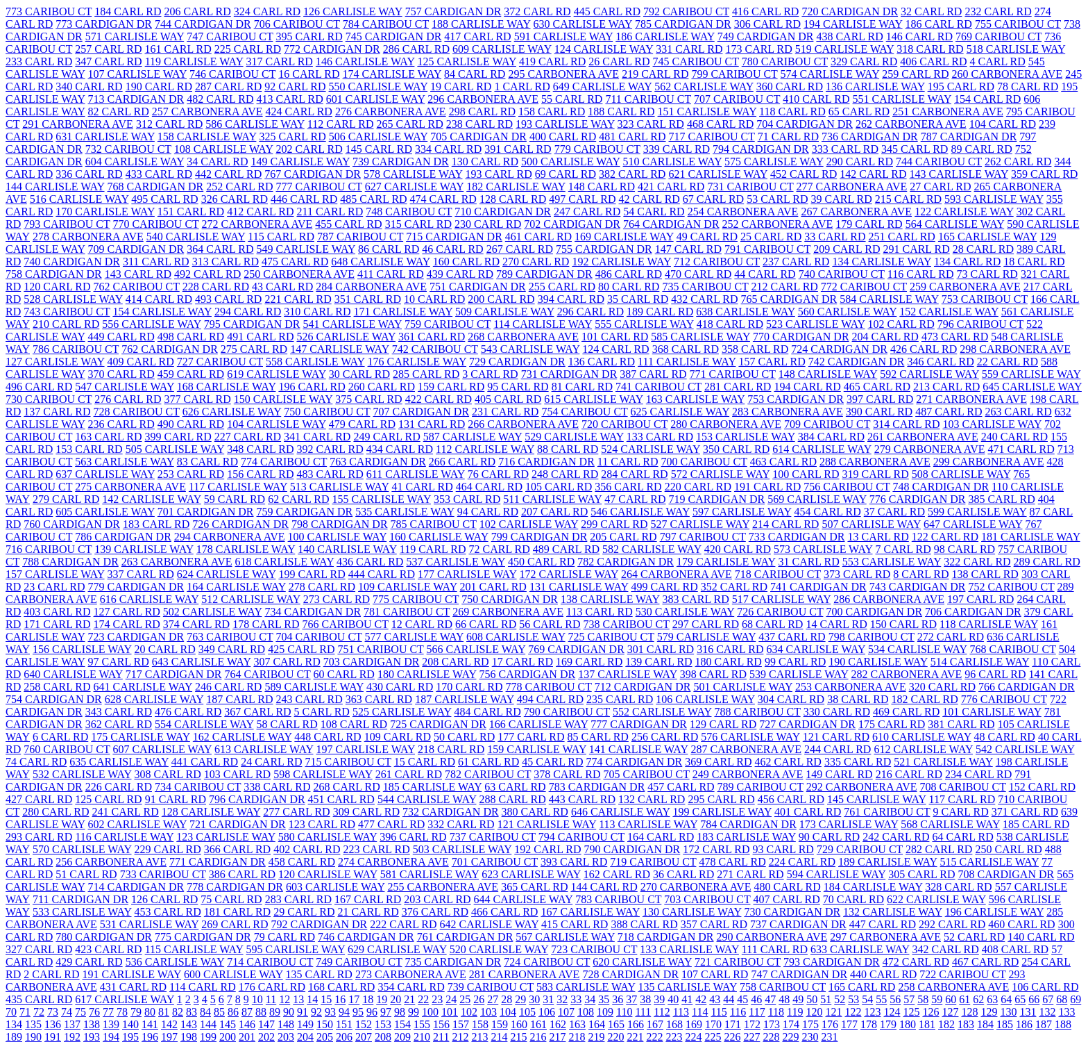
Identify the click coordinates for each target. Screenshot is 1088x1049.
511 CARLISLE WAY (552, 499)
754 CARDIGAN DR (54, 699)
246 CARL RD (228, 687)
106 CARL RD (1045, 987)
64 (1006, 999)
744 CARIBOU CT (939, 161)
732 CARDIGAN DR (450, 812)
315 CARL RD (418, 224)
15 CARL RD (424, 762)
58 (922, 999)
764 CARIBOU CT (267, 674)
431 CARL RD (133, 987)
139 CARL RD (658, 662)
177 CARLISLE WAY (467, 574)
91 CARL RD (175, 799)
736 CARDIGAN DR (870, 136)
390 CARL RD (879, 412)
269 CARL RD (234, 924)
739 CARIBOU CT (491, 987)
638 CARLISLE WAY (745, 311)
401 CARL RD (807, 812)
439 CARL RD (460, 274)
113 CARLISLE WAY (648, 824)
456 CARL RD (791, 799)
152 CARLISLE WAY (948, 311)
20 (395, 999)
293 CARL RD (39, 837)
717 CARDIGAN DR (174, 674)
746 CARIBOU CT (232, 74)
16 (340, 999)
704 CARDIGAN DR (804, 124)
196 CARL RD (311, 387)
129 (988, 1012)
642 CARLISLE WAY (489, 924)
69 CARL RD (565, 174)
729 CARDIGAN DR (517, 361)
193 (91, 1037)
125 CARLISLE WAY (466, 61)
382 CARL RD (632, 174)
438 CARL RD (849, 36)
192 (72, 1037)
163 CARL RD (108, 437)
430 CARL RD (399, 687)
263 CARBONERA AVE (176, 562)
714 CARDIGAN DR (136, 887)
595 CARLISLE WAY (296, 949)
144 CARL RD (603, 887)
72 (38, 1012)
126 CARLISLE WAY (352, 11)
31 (548, 999)
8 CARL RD (921, 574)
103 (488, 1012)
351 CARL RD (367, 299)
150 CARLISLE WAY (283, 399)
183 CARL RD (156, 524)
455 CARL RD (348, 224)
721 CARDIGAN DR (237, 824)
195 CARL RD (961, 86)
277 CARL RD (296, 812)
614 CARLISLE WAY (822, 449)
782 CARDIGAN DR (625, 562)
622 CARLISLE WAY (936, 899)
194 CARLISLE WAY (853, 24)
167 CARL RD (367, 899)
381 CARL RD (961, 724)
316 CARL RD (730, 649)
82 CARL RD (118, 111)
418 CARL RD (730, 324)
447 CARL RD (882, 924)
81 (163, 1012)
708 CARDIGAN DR (1006, 874)
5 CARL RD (322, 712)
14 (312, 999)
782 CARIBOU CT (488, 774)
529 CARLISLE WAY (574, 437)
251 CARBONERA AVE (947, 111)
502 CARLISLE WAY (212, 612)
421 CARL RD (671, 186)
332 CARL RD (460, 824)
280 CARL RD (55, 812)
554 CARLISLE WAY (204, 724)
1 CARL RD (522, 86)
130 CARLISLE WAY (692, 912)
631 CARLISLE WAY (105, 136)
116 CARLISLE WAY (124, 837)
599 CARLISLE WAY (977, 512)
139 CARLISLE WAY (144, 549)
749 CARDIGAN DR (765, 36)
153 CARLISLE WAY (745, 437)
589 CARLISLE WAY (314, 687)
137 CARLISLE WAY (627, 674)
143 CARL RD (138, 274)
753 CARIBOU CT (985, 299)
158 (480, 1024)
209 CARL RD (846, 249)
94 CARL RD (487, 512)
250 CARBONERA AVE (299, 274)
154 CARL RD (987, 99)
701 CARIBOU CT (495, 862)
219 (596, 1037)
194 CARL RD (807, 387)
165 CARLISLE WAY (987, 236)
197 (169, 1037)
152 (363, 1024)
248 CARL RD (565, 474)
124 (891, 1012)
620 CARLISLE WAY (642, 962)
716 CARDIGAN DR (546, 462)
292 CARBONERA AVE (861, 787)
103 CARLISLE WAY (992, 424)
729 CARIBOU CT (860, 849)
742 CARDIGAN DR (856, 361)
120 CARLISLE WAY (327, 874)
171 (732, 1024)
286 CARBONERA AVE (888, 599)
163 (577, 1024)
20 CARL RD (165, 649)
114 (700, 1012)
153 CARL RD (89, 449)
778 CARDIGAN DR (235, 887)
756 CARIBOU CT (847, 487)
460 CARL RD (1021, 924)
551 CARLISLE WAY (901, 99)
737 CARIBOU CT (493, 837)
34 (589, 999)
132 (1047, 1012)
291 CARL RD (916, 249)
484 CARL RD (487, 712)
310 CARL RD (317, 311)
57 (909, 999)
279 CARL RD (66, 499)
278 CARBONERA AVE (88, 236)
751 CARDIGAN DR (478, 286)
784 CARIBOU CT (386, 24)
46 (756, 999)
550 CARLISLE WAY (378, 86)
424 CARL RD (299, 111)
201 (247, 1037)
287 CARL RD (228, 86)
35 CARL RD (637, 299)
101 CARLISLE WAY (992, 712)
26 (478, 999)
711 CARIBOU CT (648, 99)
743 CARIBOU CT (67, 311)
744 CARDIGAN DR (203, 24)
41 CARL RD (421, 487)
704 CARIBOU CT (318, 637)
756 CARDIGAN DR (527, 674)
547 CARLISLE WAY (124, 387)
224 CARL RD (802, 862)
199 (208, 1037)
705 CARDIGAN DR (478, 136)
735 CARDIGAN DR (453, 962)
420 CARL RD (737, 549)
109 (605, 1012)
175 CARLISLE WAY (140, 737)
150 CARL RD (903, 624)
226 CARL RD (118, 787)
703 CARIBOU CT (707, 899)
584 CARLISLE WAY (889, 299)
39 (659, 999)
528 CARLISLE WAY (73, 299)
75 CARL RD (231, 899)
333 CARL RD (845, 149)
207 (363, 1037)
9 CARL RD (960, 812)
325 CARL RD (292, 136)
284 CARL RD (634, 474)
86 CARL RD (388, 249)
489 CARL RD (566, 549)
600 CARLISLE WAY (233, 974)
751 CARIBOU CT (380, 649)
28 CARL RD (983, 249)
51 (825, 999)
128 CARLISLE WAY (211, 812)
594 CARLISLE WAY (836, 874)
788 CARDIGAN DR (70, 562)
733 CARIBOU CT (163, 874)
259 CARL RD (915, 74)
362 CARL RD (118, 724)
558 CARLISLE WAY (315, 361)
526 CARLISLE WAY (346, 336)
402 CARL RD (306, 849)
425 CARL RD (301, 649)
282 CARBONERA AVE (906, 674)
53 (853, 999)
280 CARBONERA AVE (725, 424)
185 (1004, 1024)
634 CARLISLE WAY (815, 649)
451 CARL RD (341, 799)
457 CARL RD (680, 787)
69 (1075, 999)
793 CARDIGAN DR (831, 962)
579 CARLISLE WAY (706, 637)
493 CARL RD (228, 299)
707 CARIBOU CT (737, 99)
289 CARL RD (1047, 562)
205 (324, 1037)
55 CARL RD (571, 99)
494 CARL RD (550, 699)
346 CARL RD (940, 361)
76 (94, 1012)
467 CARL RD (985, 962)
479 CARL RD (362, 424)
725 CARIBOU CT (611, 637)
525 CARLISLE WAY (402, 712)
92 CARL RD (294, 86)
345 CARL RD (914, 149)
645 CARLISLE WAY (1032, 387)
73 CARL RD (987, 274)
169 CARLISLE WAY (624, 236)
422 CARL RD (438, 399)
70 (11, 1012)
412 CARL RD (260, 211)
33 (575, 999)
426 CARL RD (923, 349)
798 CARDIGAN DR (339, 524)
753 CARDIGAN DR (795, 399)
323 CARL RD (651, 124)
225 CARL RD (247, 49)
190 (33, 1037)
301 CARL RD (660, 649)
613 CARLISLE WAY (264, 749)
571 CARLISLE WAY (135, 36)
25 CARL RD (770, 236)
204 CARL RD (885, 336)
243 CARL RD (309, 699)
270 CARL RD (535, 261)
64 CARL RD (962, 837)
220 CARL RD (698, 487)
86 (233, 1012)
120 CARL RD (57, 286)
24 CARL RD (271, 762)
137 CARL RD (57, 412)
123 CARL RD (322, 824)
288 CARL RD (512, 799)
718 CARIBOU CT (778, 574)
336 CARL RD (89, 174)
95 (358, 1012)
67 (1047, 999)
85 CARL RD (598, 737)
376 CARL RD (435, 912)
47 (770, 999)
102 (469, 1012)
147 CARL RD (688, 249)
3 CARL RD (490, 374)
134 (14, 1024)
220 (615, 1037)
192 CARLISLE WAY (621, 261)
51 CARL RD (86, 874)
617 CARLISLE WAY (124, 999)
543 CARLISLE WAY (530, 349)
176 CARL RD (272, 987)
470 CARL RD (698, 274)
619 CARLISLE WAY (276, 374)
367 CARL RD (257, 712)
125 (911, 1012)
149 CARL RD (839, 774)
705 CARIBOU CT (646, 774)
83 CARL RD (207, 462)
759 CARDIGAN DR (305, 512)
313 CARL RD (225, 261)
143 (188, 1024)
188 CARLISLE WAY (481, 24)
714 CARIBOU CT (270, 962)
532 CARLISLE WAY (82, 774)
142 (169, 1024)
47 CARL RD (634, 499)
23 (437, 999)
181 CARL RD (237, 912)
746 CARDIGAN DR (366, 937)
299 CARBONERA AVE (988, 462)
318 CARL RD (929, 49)
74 (66, 1012)
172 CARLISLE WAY (569, 574)
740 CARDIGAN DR (72, 261)
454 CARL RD (827, 512)
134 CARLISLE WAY (881, 261)
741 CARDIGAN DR (818, 587)
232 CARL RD (997, 11)
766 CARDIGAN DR (1026, 687)
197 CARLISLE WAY (365, 749)
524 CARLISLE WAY (650, 449)
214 (499, 1037)
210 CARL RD (66, 324)
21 (409, 999)
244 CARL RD (837, 749)
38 (645, 999)
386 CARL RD (242, 874)
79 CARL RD (284, 937)
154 (402, 1024)
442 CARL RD (228, 174)
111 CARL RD (775, 949)
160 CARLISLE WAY (438, 537)
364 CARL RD (220, 249)
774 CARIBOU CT (284, 462)
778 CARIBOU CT (549, 687)
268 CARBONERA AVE (523, 336)
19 (381, 999)
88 (260, 1012)
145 (227, 1024)
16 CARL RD (308, 74)
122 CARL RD (945, 537)
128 (969, 1012)
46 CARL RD (452, 249)
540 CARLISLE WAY (196, 236)
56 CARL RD (549, 624)
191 (52, 1037)
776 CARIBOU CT (1004, 699)
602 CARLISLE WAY (137, 824)
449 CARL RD (121, 336)
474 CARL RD (443, 199)
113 (681, 1012)
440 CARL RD (883, 974)
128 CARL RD (512, 199)
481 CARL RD (632, 136)
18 (367, 999)
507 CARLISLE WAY (871, 524)
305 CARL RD (921, 874)
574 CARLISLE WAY (830, 74)
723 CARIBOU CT (594, 949)
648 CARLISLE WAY (380, 261)
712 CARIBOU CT (717, 261)
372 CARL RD (537, 11)
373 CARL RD (857, 574)
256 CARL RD (664, 737)
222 (654, 1037)
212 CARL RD (784, 286)
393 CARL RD (574, 862)
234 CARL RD (978, 774)
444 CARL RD (381, 574)
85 (219, 1012)
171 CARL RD (57, 624)
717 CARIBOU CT (712, 136)
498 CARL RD (191, 336)
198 (188, 1037)
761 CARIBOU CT (887, 812)
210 (422, 1037)
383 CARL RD (695, 599)
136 (52, 1024)
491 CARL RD (260, 336)
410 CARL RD (816, 99)
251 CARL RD (902, 236)
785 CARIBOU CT (434, 524)
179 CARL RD (868, 224)
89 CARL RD (981, 149)
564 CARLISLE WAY (955, 224)
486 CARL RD (628, 274)
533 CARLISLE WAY (82, 912)
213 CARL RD (946, 387)
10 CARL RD (434, 299)
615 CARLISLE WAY (593, 399)
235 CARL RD (619, 699)
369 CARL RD (718, 762)
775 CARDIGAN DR (203, 937)
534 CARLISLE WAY (917, 649)
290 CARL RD (859, 161)
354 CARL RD (410, 987)
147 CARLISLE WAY (339, 349)
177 (849, 1024)
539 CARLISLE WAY (799, 674)
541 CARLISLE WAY (352, 324)
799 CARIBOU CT (734, 74)
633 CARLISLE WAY (860, 949)
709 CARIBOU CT (827, 424)
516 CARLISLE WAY (79, 199)
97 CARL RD (118, 662)
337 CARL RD (141, 574)
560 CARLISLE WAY (847, 311)
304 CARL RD (791, 699)
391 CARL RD (517, 149)
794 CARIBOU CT (581, 837)
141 (150, 1024)
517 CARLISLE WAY (781, 599)
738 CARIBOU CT (627, 624)
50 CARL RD (464, 737)
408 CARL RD (1015, 949)
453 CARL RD (168, 912)
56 (895, 999)
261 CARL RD (408, 774)
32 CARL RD (931, 11)
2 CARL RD (51, 974)
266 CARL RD (462, 462)
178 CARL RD (265, 624)
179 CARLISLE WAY (726, 562)
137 (72, 1024)
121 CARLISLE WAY (547, 824)
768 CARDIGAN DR (156, 186)
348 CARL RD (260, 449)
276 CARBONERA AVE (390, 111)
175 (810, 1024)
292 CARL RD (952, 924)
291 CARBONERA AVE (77, 124)
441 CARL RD (204, 762)
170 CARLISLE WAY (105, 211)
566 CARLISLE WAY (476, 649)
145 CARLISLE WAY (876, 799)
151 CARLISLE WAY (707, 111)
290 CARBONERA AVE (772, 937)
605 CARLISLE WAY (105, 512)
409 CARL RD (141, 361)
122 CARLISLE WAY (964, 211)
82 (177, 1012)
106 (546, 1012)
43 (714, 999)
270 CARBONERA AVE (695, 887)
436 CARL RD (370, 562)
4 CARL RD (998, 61)
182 (946, 1024)
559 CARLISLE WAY (1031, 374)
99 (413, 1012)
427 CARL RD (39, 799)
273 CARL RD (336, 599)
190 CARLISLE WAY (878, 662)
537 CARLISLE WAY (455, 562)
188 (1063, 1024)
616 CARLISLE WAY (149, 599)
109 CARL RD (397, 737)
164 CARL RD (660, 837)
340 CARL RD (89, 86)
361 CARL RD (431, 336)
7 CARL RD (902, 549)
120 (814, 1012)
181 (927, 1024)
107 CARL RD (714, 974)
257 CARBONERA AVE (207, 111)
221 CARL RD (297, 299)
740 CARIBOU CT (842, 274)
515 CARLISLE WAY (989, 862)
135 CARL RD (319, 974)
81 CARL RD (582, 387)
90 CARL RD (829, 837)
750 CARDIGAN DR (509, 599)
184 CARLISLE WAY (873, 887)
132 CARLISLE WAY (892, 912)
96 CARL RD (995, 674)
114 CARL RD (202, 987)
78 (122, 1012)
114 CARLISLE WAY (542, 324)
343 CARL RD (118, 712)
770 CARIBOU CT (155, 224)
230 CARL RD (487, 224)
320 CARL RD (942, 687)
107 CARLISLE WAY (137, 74)
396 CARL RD (413, 837)
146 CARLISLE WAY (365, 61)
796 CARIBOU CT (980, 324)
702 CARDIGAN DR (572, 224)
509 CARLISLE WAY (504, 311)
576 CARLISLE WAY (750, 737)
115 (718, 1012)
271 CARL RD (750, 874)
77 (108, 1012)
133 (1066, 1012)
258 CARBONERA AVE (953, 987)
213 (479, 1037)
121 (833, 1012)
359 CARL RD (1044, 174)
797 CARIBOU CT (703, 537)
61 (964, 999)
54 (867, 999)
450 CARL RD (541, 562)
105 (527, 1012)
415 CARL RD (574, 924)
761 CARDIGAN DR (465, 937)
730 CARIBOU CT (49, 399)
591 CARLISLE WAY (563, 36)
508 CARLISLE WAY (961, 474)
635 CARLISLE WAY (119, 762)
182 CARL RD (924, 699)
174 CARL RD (127, 624)
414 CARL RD (159, 299)
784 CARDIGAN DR (748, 824)
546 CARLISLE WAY (640, 512)
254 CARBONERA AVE (743, 211)
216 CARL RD (909, 774)
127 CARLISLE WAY (55, 361)
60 (950, 999)
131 (1027, 1012)
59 (936, 999)
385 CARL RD (1001, 499)
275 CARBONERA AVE (130, 487)
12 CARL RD (421, 624)
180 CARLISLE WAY (427, 674)
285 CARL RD (426, 374)
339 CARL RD (676, 149)
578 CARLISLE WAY (413, 174)
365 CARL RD (534, 887)
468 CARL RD (720, 124)
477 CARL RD (391, 824)
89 (274, 1012)
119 (795, 1012)
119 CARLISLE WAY (194, 61)
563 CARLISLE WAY (124, 462)
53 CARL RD (777, 199)
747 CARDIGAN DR (799, 974)
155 (422, 1024)
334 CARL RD (448, 149)
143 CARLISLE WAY (959, 174)
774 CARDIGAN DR (634, 762)
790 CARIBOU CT (567, 712)
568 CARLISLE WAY (950, 824)
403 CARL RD (57, 612)
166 (635, 1024)
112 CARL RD (340, 124)
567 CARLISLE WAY (565, 937)
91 (302, 1012)
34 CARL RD (217, 161)
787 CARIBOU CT (360, 236)
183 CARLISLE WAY (746, 837)
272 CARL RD (950, 637)
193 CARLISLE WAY (565, 124)
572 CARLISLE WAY (720, 474)
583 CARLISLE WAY (586, 987)
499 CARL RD (664, 587)
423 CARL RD (108, 949)
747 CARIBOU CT (230, 36)
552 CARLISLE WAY (662, 712)
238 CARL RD (479, 124)
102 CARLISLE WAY (529, 524)
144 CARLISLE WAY (55, 186)
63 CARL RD (514, 787)
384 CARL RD (831, 437)
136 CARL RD (601, 361)
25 (464, 999)
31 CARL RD (808, 562)
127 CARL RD (127, 612)
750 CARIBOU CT (327, 412)
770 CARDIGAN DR (801, 336)
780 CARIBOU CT (785, 61)
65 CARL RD (859, 111)
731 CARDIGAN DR (569, 374)
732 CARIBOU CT (128, 149)
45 (742, 999)
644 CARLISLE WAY (523, 899)
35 (603, 999)
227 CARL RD (247, 437)
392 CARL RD (329, 449)
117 (757, 1012)
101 (449, 1012)
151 (344, 1024)
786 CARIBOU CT (76, 349)
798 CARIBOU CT (871, 637)
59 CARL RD (234, 499)
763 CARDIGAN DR (378, 462)
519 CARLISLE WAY (844, 49)
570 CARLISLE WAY (82, 849)
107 (566, 1012)
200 (227, 1037)
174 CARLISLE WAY (392, 74)
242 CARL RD (895, 837)
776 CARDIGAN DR (917, 499)
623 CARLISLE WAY (531, 874)
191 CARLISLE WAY (132, 974)
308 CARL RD (168, 774)
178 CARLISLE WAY (246, 549)
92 (316, 1012)
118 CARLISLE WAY (989, 624)
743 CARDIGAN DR (917, 587)
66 (1033, 999)
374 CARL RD (196, 624)
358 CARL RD (755, 349)
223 (673, 1037)
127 (950, 1012)
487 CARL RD (948, 412)
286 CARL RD (416, 49)
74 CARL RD (36, 762)
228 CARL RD (215, 286)
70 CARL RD (853, 899)
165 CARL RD (861, 987)
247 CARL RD (587, 211)
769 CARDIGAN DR (576, 649)
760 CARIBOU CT (67, 749)
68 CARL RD (772, 624)
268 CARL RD (346, 787)
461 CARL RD (538, 236)
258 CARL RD (57, 687)
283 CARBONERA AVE (787, 412)
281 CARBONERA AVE (524, 974)
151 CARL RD (191, 211)
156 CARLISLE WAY (82, 649)
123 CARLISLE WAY (225, 837)
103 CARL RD (237, 774)
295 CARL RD (721, 799)
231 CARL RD (505, 412)
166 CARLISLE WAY (538, 724)
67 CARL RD (713, 199)
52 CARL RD (974, 937)
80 (149, 1012)
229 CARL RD (168, 849)
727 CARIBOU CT (220, 361)
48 (784, 999)
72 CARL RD (498, 549)
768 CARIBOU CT (1013, 649)
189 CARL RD (660, 311)
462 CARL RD (788, 762)
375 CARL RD (368, 399)
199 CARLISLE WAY (722, 812)
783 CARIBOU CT (618, 899)
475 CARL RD (295, 261)
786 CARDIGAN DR (123, 537)
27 (492, 999)
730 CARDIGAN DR (792, 912)
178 (868, 1024)
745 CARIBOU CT (696, 61)
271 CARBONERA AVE (971, 399)
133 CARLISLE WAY (689, 949)
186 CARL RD (939, 24)
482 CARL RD (220, 99)
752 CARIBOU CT (1011, 587)
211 (441, 1037)
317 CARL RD (279, 61)
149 (305, 1024)
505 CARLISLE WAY (175, 449)
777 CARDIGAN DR (638, 724)
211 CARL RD (329, 211)
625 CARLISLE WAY (680, 412)
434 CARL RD (399, 449)
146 (247, 1024)
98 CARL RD (964, 549)
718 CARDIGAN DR (666, 937)
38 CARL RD (857, 699)
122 (852, 1012)
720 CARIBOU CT (624, 424)
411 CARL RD (390, 274)
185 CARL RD (1036, 824)
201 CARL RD (493, 587)
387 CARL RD (653, 374)
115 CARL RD (281, 236)
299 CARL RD (614, 524)
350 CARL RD (736, 449)
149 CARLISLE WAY (300, 161)
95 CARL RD (517, 387)
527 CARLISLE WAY (700, 524)
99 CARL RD (795, 662)
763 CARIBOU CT (230, 637)
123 (872, 1012)
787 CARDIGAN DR (969, 136)
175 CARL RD (891, 724)
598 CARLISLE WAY (323, 774)
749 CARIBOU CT (359, 962)
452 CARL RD (803, 174)
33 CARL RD (834, 236)
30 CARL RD (359, 374)
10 (257, 999)
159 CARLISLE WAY (536, 749)
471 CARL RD (1020, 449)
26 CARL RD (618, 61)
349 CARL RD (231, 649)
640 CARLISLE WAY (73, 674)
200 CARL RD (501, 299)
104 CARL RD (1002, 124)
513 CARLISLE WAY (339, 487)
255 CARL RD (562, 286)
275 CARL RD (254, 349)
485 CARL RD (373, 199)
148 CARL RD (601, 186)
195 (130, 1037)
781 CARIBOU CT (407, 612)
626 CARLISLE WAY (232, 412)
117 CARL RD (962, 799)
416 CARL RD (765, 11)
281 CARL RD (737, 387)
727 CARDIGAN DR (807, 724)
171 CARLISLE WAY (403, 311)
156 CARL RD (260, 474)
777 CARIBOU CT (319, 186)
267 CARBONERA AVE (856, 211)
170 (713, 1024)
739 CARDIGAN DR (400, 161)
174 (791, 1024)
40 (673, 999)
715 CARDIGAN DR (454, 236)
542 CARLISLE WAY (1025, 749)
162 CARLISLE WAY (242, 737)
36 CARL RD (683, 874)
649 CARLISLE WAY (602, 86)
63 (992, 999)
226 (732, 1037)
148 (286, 1024)
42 (700, 999)
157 (460, 1024)
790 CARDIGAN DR (632, 849)
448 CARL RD (327, 737)
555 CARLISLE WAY (644, 324)
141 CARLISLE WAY (638, 749)
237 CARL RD (796, 261)
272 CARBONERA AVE (257, 224)
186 (1024, 1024)
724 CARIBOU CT (547, 962)
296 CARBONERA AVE (482, 99)
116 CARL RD (920, 274)
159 (499, 1024)
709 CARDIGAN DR (136, 249)
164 (596, 1024)
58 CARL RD (287, 724)
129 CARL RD (723, 724)
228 (771, 1037)
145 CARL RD (379, 149)
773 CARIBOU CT (49, 11)
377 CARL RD (197, 399)
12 (284, 999)
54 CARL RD (653, 211)
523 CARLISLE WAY (815, 324)
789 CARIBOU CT (760, 787)
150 (324, 1024)
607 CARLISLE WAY (162, 749)
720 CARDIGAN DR (849, 11)
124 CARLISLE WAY (604, 49)
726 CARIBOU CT (780, 612)
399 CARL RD (177, 437)
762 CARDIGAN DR (169, 349)
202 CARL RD (308, 149)
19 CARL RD (460, 86)
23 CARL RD (54, 587)
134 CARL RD (967, 261)
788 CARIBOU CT (757, 712)
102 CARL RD (901, 324)
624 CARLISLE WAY (226, 574)
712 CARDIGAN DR (643, 687)
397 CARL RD (880, 399)
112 (662, 1012)
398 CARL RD (713, 674)
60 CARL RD (344, 674)
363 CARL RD (379, 699)
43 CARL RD (282, 286)
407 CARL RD (786, 899)
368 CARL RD (685, 349)
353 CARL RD (467, 499)
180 (907, 1024)
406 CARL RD (933, 61)
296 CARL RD (590, 311)
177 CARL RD (531, 737)
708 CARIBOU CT (963, 787)
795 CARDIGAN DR (252, 324)
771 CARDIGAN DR (217, 862)
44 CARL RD (764, 274)
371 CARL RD (1025, 812)
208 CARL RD (455, 662)
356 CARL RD (628, 487)
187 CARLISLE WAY (464, 699)
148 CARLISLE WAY (828, 374)
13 (298, 999)
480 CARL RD (787, 887)
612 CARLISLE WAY (923, 749)
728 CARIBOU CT (137, 412)
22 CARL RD (1007, 361)
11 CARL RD (627, 462)
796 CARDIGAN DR (257, 799)
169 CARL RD (589, 662)
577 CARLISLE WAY (414, 637)
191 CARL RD (767, 487)
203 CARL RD (437, 899)
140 (130, 1024)
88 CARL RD (567, 449)
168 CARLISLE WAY (226, 387)
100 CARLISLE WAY (337, 537)
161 (538, 1024)
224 (693, 1037)
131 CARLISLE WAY (579, 587)
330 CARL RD (837, 712)
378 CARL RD (567, 774)
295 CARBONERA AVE (563, 74)
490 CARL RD (191, 424)
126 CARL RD (164, 899)
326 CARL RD (234, 199)
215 (518, 1037)
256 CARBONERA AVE (111, 862)
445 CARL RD (607, 11)
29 (520, 999)
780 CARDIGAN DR (104, 937)
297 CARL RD (705, 624)
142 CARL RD (873, 174)
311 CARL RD (156, 261)
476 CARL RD (188, 712)
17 (353, 999)
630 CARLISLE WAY (583, 24)
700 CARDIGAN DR (874, 612)
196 (150, 1037)
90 (288, 1012)
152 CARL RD (1042, 787)
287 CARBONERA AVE (745, 749)
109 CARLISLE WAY (407, 587)
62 (978, 999)
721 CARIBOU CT (738, 962)
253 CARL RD (191, 474)
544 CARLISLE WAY (427, 799)
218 (576, 1037)
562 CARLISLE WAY (704, 86)
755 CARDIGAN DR (604, 249)
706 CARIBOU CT (297, 24)
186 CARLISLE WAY (665, 36)
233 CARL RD (39, 61)
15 (326, 999)
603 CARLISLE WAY (335, 887)
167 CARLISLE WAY (590, 912)
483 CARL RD (329, 474)
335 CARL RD (857, 762)
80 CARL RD (628, 286)
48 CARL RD (1004, 737)
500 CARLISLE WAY (570, 161)
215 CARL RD (908, 199)
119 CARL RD (433, 549)
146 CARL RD (919, 36)
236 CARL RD (121, 424)
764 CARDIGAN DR (671, 224)
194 (111, 1037)
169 (694, 1024)
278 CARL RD (322, 587)
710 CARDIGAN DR (502, 211)
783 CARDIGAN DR (597, 787)
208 (383, 1037)
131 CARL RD (431, 424)
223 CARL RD (376, 849)
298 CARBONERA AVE (1015, 349)
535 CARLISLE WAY (404, 512)
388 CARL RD (644, 924)
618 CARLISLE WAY (284, 562)
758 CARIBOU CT (783, 987)
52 (839, 999)
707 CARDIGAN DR (421, 412)
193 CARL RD (498, 174)
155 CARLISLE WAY (381, 499)
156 (441, 1024)
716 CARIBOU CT (49, 549)
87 (247, 1012)
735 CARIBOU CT (705, 286)
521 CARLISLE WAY (943, 762)
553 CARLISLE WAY (892, 562)
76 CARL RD (498, 474)
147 (266, 1024)
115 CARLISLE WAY (194, 949)
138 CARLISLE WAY (610, 599)
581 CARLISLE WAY (429, 874)
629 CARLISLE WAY (397, 949)
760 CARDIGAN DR (72, 524)
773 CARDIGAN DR (104, 24)
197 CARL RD (980, 599)
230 (809, 1037)
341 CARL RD (317, 437)
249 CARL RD (386, 437)
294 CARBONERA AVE (229, 537)
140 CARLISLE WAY (347, 549)
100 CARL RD (805, 474)
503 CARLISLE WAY (462, 849)
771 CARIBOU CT (733, 374)
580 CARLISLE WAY (327, 837)
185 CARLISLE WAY (432, 787)
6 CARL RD (60, 737)
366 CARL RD (237, 849)
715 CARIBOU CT (348, 762)
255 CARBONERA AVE (442, 887)
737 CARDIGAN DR (798, 924)
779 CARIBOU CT (597, 149)
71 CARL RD (788, 136)
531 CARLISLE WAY (149, 924)
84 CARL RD (474, 74)
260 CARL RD (381, 387)
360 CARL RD (789, 86)
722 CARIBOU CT (962, 974)
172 (752, 1024)
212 (460, 1037)
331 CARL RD (689, 49)
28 (506, 999)
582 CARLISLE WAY (652, 549)
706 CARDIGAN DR (973, 612)
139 (111, 1024)
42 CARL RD (649, 199)
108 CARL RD (354, 724)
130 (1008, 1012)
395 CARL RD (308, 36)
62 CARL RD (298, 499)
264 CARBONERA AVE (676, 574)
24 (451, 999)
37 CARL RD (894, 512)
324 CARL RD (267, 11)
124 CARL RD (615, 349)
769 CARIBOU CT (998, 36)
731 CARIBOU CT (750, 186)
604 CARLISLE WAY (135, 161)
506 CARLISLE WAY (378, 136)
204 (305, 1037)
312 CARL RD (169, 124)
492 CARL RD (207, 274)
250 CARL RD (1008, 849)
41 (686, 999)
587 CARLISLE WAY (472, 437)
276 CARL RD (127, 399)
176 (830, 1024)
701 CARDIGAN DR (206, 512)
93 (330, 1012)
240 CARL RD (1014, 437)
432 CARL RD (704, 299)
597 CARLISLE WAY (742, 512)
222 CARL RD (403, 924)
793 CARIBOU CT (67, 224)
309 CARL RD (366, 812)
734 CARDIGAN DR (312, 612)
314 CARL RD (906, 424)
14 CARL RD (836, 624)
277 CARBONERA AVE (852, 186)
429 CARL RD (89, 962)
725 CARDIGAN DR (438, 724)
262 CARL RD (1018, 161)
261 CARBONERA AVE (922, 437)
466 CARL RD (504, 912)
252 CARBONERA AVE (777, 224)
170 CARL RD (469, 687)
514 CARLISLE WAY (980, 662)
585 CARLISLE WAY (700, 336)
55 (881, 999)
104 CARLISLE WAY (276, 424)
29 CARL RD (303, 912)
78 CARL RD (1027, 86)
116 (738, 1012)
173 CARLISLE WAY (849, 824)
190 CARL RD (159, 86)
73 (52, 1012)
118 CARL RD (792, 111)
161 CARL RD (177, 49)
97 (385, 1012)
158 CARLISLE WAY (207, 136)
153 (383, 1024)
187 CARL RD (239, 699)
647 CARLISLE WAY (973, 524)
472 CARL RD (916, 962)
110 (624, 1012)
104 (508, 1012)
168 (674, 1024)
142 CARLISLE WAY (151, 499)
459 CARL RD (191, 374)
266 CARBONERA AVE (523, 424)
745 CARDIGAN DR (394, 36)
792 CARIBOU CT (686, 11)
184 (985, 1024)
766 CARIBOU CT (345, 624)
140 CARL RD (1041, 937)
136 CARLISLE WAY (875, 86)
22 (423, 999)
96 (371, 1012)
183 (966, 1024)
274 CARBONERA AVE (393, 862)
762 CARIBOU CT (137, 286)
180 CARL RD (728, 662)
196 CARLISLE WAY (994, 912)
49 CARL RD (707, 236)
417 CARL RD (477, 36)
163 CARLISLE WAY (695, 399)
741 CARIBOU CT (658, 387)
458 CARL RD (302, 862)
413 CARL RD (290, 99)
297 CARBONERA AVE (885, 937)
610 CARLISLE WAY (921, 737)
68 (1061, 999)
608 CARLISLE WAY (516, 637)
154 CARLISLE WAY (162, 311)
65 (1020, 999)
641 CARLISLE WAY (143, 687)
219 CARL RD (655, 74)
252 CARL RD (239, 186)
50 (811, 999)
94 (344, 1012)
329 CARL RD (864, 61)
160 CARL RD (466, 261)
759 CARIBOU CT (448, 324)
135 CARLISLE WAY (687, 987)
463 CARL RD (783, 462)
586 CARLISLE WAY (255, 124)
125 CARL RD (108, 799)
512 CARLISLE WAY (250, 599)
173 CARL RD (758, 49)
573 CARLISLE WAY (823, 549)
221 (635, 1037)
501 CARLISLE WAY (742, 687)
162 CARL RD (617, 874)
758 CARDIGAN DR (54, 274)
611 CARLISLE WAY (415, 474)
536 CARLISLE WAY (175, 962)
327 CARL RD (39, 949)
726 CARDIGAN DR (240, 524)
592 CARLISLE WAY (929, 374)
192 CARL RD (547, 849)
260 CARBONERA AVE (1006, 74)
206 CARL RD (197, 11)
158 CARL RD (551, 111)
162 (558, 1024)
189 (14, 1037)
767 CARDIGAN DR (312, 174)
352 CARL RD (734, 587)
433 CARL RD (159, 174)
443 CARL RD (582, 799)
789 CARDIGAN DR (544, 274)
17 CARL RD (522, 662)
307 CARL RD (286, 662)
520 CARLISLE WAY (499, 949)
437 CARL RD (791, 637)
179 (888, 1024)
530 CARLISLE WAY (685, 612)
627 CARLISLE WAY (414, 186)
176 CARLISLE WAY (417, 361)
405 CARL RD (508, 399)
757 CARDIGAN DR (453, 11)
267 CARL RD (519, 249)
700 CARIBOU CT (704, 462)
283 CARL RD (298, 899)
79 (136, 1012)
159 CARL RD (451, 387)
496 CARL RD (39, 387)
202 (266, 1037)
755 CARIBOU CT (1018, 24)
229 (790, 1037)
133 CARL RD (660, 437)
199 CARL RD (311, 574)
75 (80, 1012)
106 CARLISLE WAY (705, 699)
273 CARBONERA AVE (410, 974)
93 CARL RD (783, 849)
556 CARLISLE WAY (151, 324)
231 (829, 1037)
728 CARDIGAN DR (630, 974)
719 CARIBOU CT (653, 862)
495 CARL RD (164, 199)
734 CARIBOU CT (198, 787)
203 (286, 1037)
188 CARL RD (621, 111)
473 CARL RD (954, 336)
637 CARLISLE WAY (105, 474)
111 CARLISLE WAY (687, 361)
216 (537, 1037)
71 (25, 1012)
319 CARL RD (875, 474)
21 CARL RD (367, 912)
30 (534, 999)
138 (91, 1024)
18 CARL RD (1033, 261)
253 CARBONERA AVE (850, 687)
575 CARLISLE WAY (774, 161)
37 (631, 999)
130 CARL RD (485, 161)
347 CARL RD (108, 61)
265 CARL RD (409, 124)
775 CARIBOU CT (416, 599)
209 (402, 1037)
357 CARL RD (714, 924)
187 (1043, 1024)
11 (271, 999)
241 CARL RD (125, 812)
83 (191, 1012)
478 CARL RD (732, 862)
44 (728, 999)
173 (771, 1024)
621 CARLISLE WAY (717, 174)
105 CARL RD (558, 487)
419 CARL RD (552, 61)
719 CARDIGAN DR (717, 499)
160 (519, 1024)
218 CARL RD (451, 749)
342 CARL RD (945, 949)
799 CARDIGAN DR (539, 537)
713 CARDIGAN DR (136, 99)
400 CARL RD (562, 136)
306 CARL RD (767, 24)
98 (399, 1012)
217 (557, 1037)
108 (585, 1012)
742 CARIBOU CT (435, 349)
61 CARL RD (488, 762)
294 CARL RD (247, 311)
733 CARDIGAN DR (797, 537)
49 (798, 999)
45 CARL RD (552, 762)
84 (205, 1012)
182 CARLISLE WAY (516, 186)
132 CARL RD (651, 799)
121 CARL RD (836, 737)
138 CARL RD (985, 574)
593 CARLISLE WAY (994, 199)
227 (751, 1037)
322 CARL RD (977, 562)
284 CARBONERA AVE (371, 286)
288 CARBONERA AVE (874, 462)
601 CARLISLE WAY (375, 99)
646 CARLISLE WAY (620, 812)
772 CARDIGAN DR (332, 49)
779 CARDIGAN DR (136, 587)
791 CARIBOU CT (767, 249)
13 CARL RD (877, 537)
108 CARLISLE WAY (223, 149)
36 (617, 999)
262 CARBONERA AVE (911, 124)
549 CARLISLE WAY (306, 249)
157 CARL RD (771, 361)
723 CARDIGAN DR (136, 637)
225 (712, 1037)
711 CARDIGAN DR (80, 899)
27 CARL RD (940, 186)
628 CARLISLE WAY (154, 699)
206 (344, 1037)
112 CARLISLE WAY (485, 449)
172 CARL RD (716, 849)
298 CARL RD (482, 111)
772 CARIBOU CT (864, 286)
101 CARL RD (614, 336)
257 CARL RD (108, 49)
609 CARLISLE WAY (502, 49)
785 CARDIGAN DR (683, 24)
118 (776, 1012)
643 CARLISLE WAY (201, 662)
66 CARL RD (485, 624)
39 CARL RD (841, 199)
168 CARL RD (341, 987)
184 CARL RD (127, 11)
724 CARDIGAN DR (839, 349)
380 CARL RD (535, 812)
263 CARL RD (1018, 412)
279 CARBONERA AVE (929, 449)
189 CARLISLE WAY (887, 862)
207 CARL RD (554, 512)
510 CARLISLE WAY (672, 161)
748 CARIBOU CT (409, 211)
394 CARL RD (571, 299)
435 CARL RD (39, 999)
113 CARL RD (599, 612)
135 (33, 1024)
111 (643, 1012)
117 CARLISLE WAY (238, 487)
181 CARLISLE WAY (1030, 537)
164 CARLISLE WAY (236, 587)
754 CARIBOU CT (584, 412)
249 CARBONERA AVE (748, 774)
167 (655, 1024)
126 (930, 1012)
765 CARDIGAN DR (789, 299)
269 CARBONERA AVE (507, 612)
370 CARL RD (121, 374)
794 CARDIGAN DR (761, 149)
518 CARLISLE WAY (1016, 49)
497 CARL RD (582, 199)
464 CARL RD (489, 487)
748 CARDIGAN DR (940, 487)
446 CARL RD (304, 199)
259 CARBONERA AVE (965, 286)
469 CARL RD (906, 712)
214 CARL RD (785, 524)
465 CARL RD (877, 387)
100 (430, 1012)
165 (616, 1024)
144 (208, 1024)
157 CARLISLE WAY (55, 574)
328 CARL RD (958, 887)
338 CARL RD (277, 787)
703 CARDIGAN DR (371, 662)
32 (562, 999)
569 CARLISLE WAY (817, 499)
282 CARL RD (939, 849)
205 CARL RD (623, 537)
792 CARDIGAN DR (319, 924)
